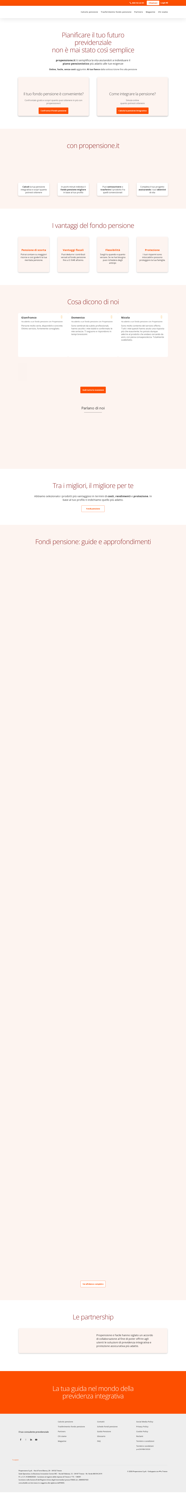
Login (164, 2)
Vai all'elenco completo (93, 1284)
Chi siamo (163, 12)
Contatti (100, 1422)
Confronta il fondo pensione (53, 110)
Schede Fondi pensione (107, 1427)
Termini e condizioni (145, 1442)
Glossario (101, 1437)
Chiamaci (153, 3)
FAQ (99, 1442)
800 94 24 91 (138, 3)
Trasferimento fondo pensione (116, 12)
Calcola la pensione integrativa (132, 110)
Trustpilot (15, 1461)
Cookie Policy (142, 1432)
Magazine (150, 12)
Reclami (139, 1437)
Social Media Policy (144, 1422)
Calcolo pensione (89, 12)
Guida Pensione (104, 1432)
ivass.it (36, 1484)
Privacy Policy (142, 1427)
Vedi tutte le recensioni (93, 390)
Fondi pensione (93, 509)
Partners (138, 12)
